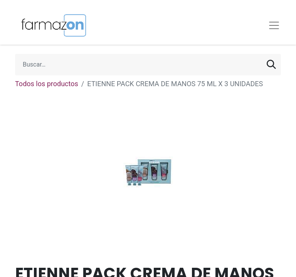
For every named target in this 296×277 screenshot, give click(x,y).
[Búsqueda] (271, 64)
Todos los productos (46, 84)
